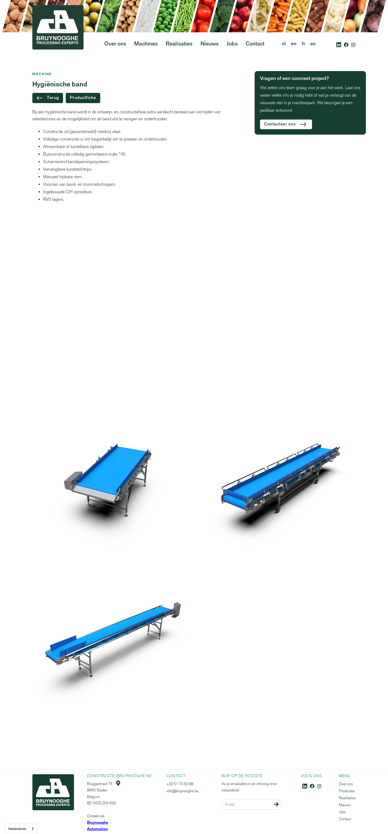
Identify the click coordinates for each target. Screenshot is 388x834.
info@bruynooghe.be (183, 791)
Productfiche (83, 98)
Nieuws (345, 805)
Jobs (342, 812)
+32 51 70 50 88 (180, 784)
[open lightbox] (112, 484)
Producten (347, 791)
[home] (58, 37)
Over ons (346, 784)
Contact (345, 819)
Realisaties (347, 798)
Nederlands (17, 829)
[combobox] (21, 829)
